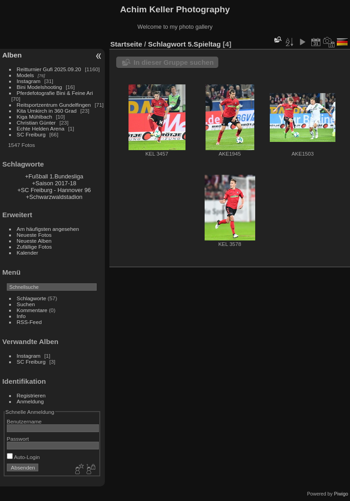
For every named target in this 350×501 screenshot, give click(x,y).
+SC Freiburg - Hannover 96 (54, 190)
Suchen (26, 304)
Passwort (18, 439)
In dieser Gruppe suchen (174, 62)
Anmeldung (30, 401)
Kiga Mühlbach (34, 117)
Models (25, 75)
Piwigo (341, 493)
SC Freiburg (31, 134)
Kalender (27, 253)
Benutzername (24, 421)
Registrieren (31, 395)
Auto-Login (23, 457)
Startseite (126, 44)
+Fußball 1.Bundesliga (54, 176)
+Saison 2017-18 (54, 183)
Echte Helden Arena (41, 128)
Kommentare (32, 310)
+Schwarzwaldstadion (54, 196)
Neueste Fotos (34, 235)
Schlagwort (167, 44)
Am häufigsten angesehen (48, 229)
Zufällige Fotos (34, 247)
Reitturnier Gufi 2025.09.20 (49, 69)
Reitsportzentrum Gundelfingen (54, 105)
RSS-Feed (29, 322)
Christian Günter (36, 122)
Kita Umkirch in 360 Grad (47, 111)
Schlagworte (31, 298)
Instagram (29, 81)
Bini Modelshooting (39, 87)
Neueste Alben (34, 241)
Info (21, 316)
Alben (12, 55)
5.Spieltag (204, 44)
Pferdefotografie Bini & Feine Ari (55, 93)
